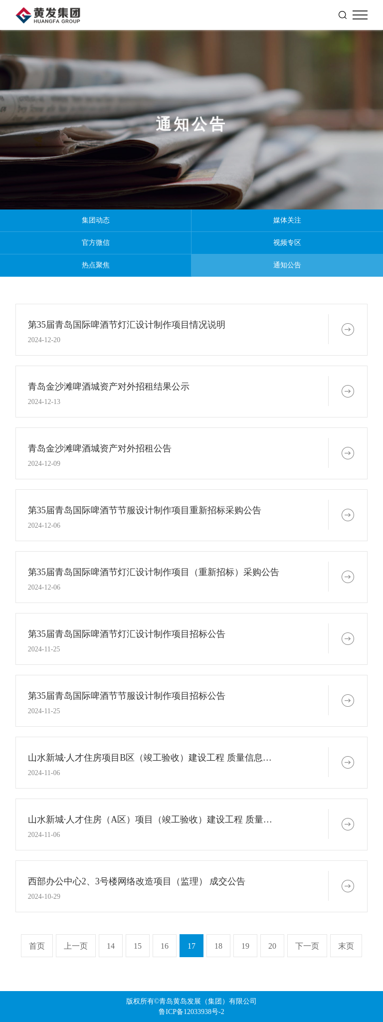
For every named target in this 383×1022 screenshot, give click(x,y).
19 (245, 946)
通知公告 (287, 265)
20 (272, 946)
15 (138, 946)
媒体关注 (287, 220)
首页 (37, 946)
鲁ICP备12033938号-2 (191, 1012)
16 (165, 946)
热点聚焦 (96, 265)
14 (111, 946)
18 (218, 946)
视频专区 (287, 242)
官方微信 (96, 242)
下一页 (307, 946)
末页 (346, 946)
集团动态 (96, 220)
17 (191, 946)
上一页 (76, 946)
